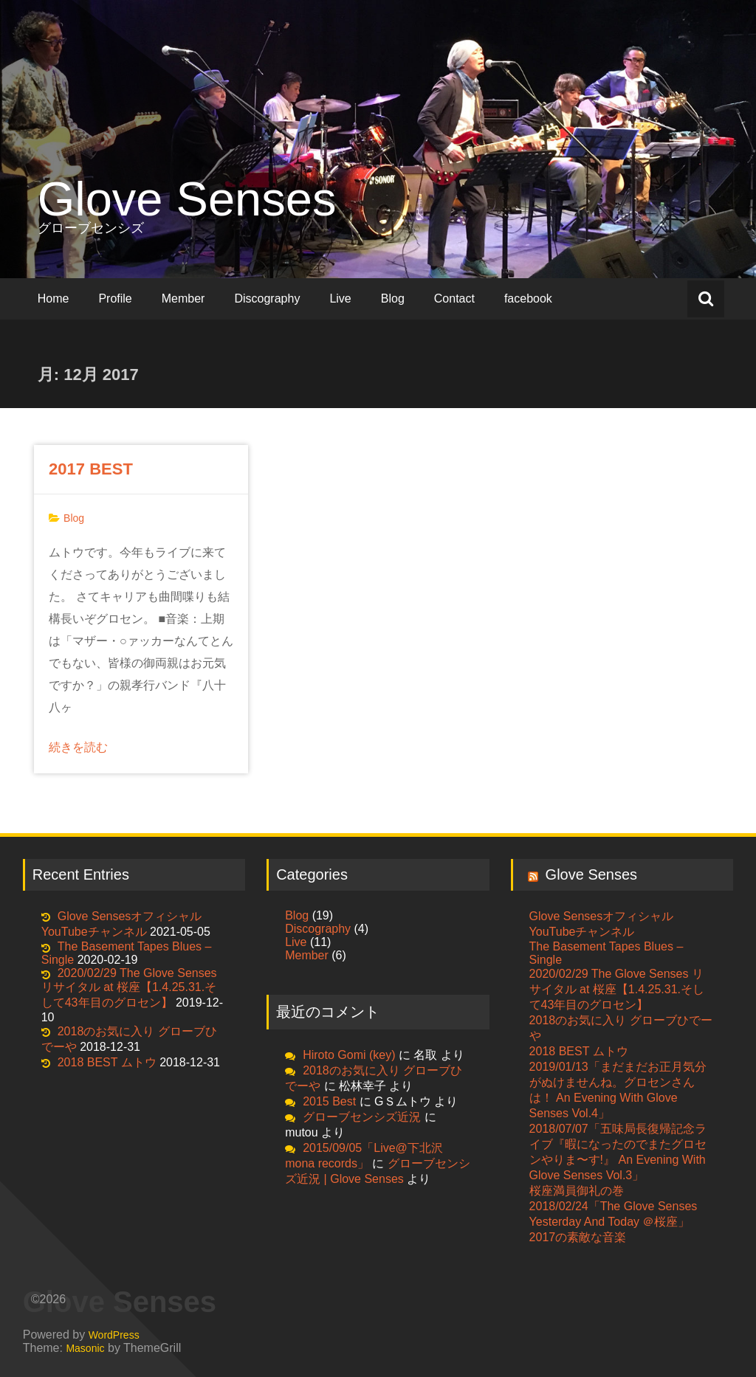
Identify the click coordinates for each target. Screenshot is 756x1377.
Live (340, 298)
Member (183, 298)
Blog (393, 298)
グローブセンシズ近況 (362, 1117)
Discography (267, 298)
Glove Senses (187, 199)
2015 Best (329, 1101)
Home (53, 298)
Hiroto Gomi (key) (349, 1055)
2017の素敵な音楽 (578, 1237)
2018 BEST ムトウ (107, 1062)
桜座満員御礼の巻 (576, 1190)
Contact (454, 298)
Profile (114, 298)
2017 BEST (91, 469)
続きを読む (78, 747)
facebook (528, 298)
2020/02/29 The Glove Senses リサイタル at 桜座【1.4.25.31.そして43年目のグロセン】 (129, 988)
